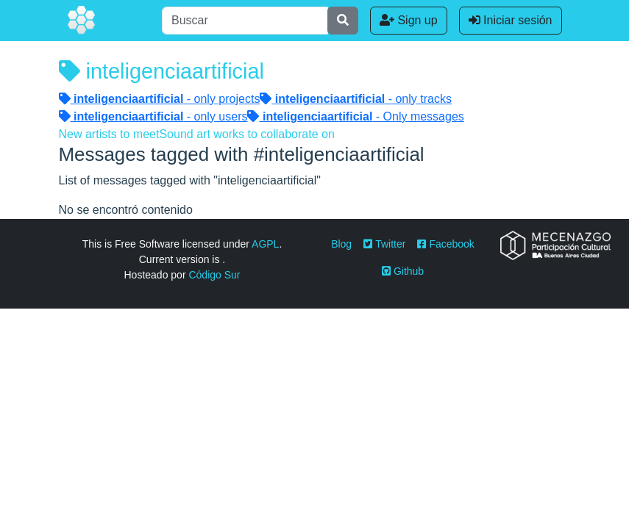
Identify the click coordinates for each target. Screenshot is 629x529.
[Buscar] (245, 21)
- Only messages (355, 116)
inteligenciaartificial (161, 71)
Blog (341, 244)
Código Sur (214, 275)
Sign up (409, 20)
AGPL (265, 244)
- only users (153, 116)
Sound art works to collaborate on (246, 134)
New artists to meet (109, 134)
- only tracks (356, 99)
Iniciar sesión (510, 20)
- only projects (159, 99)
